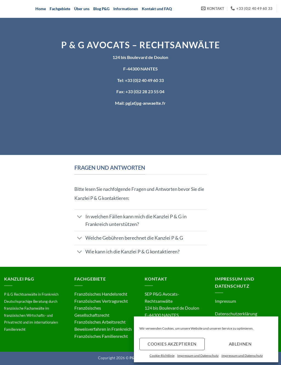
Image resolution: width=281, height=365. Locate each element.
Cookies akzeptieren (172, 343)
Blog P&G (101, 8)
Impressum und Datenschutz (198, 355)
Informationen (125, 8)
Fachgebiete (60, 8)
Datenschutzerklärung (236, 313)
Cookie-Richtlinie (162, 355)
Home (40, 8)
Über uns (81, 8)
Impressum (225, 301)
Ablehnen (240, 343)
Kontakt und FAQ (157, 8)
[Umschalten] (79, 217)
